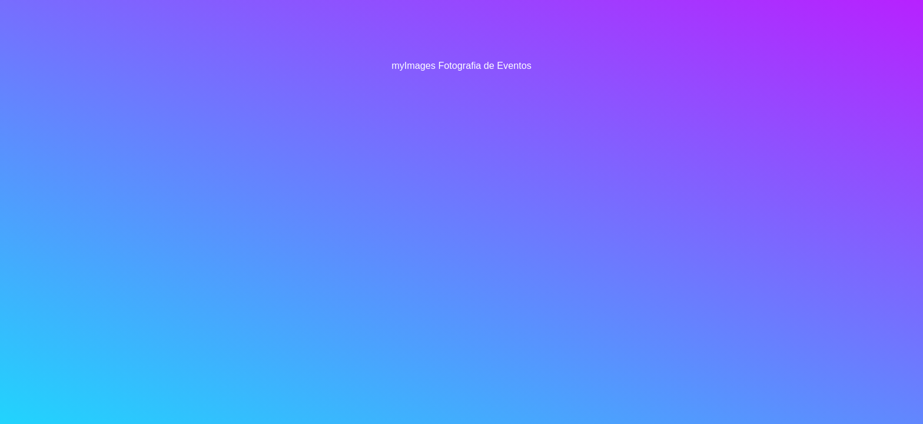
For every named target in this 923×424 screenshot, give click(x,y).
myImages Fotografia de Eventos (461, 65)
